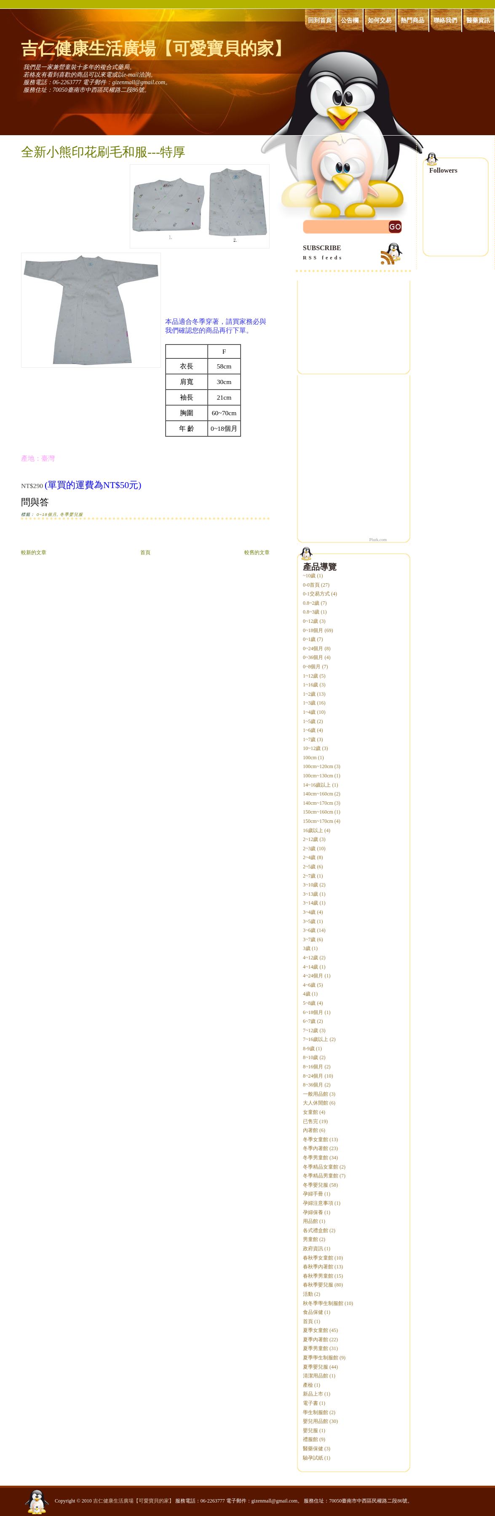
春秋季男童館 (318, 1276)
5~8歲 (309, 1003)
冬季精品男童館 (320, 1176)
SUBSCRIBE (353, 253)
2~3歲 (309, 848)
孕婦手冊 (313, 1194)
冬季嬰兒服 (71, 514)
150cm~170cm (318, 821)
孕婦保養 (313, 1212)
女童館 (310, 1112)
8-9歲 (309, 1049)
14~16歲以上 (317, 785)
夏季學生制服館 (320, 1358)
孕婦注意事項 (318, 1203)
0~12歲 (310, 621)
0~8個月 (312, 667)
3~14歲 (310, 903)
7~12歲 (310, 1030)
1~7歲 (309, 739)
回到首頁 (320, 20)
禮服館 (310, 1439)
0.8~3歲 (311, 612)
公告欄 (350, 20)
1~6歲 (309, 730)
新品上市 (313, 1394)
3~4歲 (309, 912)
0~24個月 (313, 648)
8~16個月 (313, 1067)
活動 (308, 1294)
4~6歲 (309, 985)
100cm (310, 758)
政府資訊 (313, 1249)
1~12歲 (310, 676)
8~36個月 (313, 1085)
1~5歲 (309, 721)
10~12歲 (312, 748)
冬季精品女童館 (320, 1167)
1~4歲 (309, 712)
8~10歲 (310, 1057)
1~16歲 (310, 685)
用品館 (310, 1221)
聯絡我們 (445, 20)
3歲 (306, 948)
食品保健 (313, 1312)
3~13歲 (310, 894)
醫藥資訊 (478, 20)
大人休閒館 (315, 1103)
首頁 (145, 552)
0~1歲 (309, 639)
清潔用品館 (315, 1376)
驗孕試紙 (313, 1458)
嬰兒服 (310, 1430)
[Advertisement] (119, 538)
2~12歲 (310, 839)
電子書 (310, 1403)
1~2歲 (309, 694)
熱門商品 (412, 20)
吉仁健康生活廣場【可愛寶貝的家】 (156, 48)
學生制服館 (315, 1412)
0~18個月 (47, 514)
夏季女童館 (315, 1330)
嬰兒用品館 (315, 1421)
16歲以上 (313, 830)
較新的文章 (33, 552)
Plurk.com (378, 539)
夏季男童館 (315, 1348)
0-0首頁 (311, 585)
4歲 (306, 994)
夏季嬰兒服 (315, 1367)
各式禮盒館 (315, 1230)
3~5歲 (309, 921)
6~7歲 (309, 1021)
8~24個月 (313, 1076)
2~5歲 (309, 867)
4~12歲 (310, 958)
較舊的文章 (257, 552)
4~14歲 (310, 967)
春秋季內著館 (318, 1267)
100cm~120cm (318, 766)
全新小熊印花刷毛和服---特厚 (103, 152)
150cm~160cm (318, 812)
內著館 (310, 1130)
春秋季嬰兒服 (318, 1285)
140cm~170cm (318, 803)
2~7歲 (309, 876)
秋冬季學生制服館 (323, 1303)
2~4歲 (309, 857)
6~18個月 (313, 1012)
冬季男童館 (315, 1158)
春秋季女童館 (318, 1258)
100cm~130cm (318, 776)
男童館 (310, 1239)
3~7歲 (309, 939)
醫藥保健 (313, 1449)
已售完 (310, 1121)
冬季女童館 (315, 1139)
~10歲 (309, 576)
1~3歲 (309, 703)
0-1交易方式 (316, 594)
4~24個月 (313, 976)
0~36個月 (313, 657)
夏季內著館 (315, 1340)
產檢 (308, 1385)
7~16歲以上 (316, 1039)
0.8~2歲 (311, 603)
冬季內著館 (315, 1148)
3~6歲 (309, 930)
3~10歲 (310, 885)
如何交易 (379, 20)
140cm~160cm (318, 794)
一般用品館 (315, 1094)
